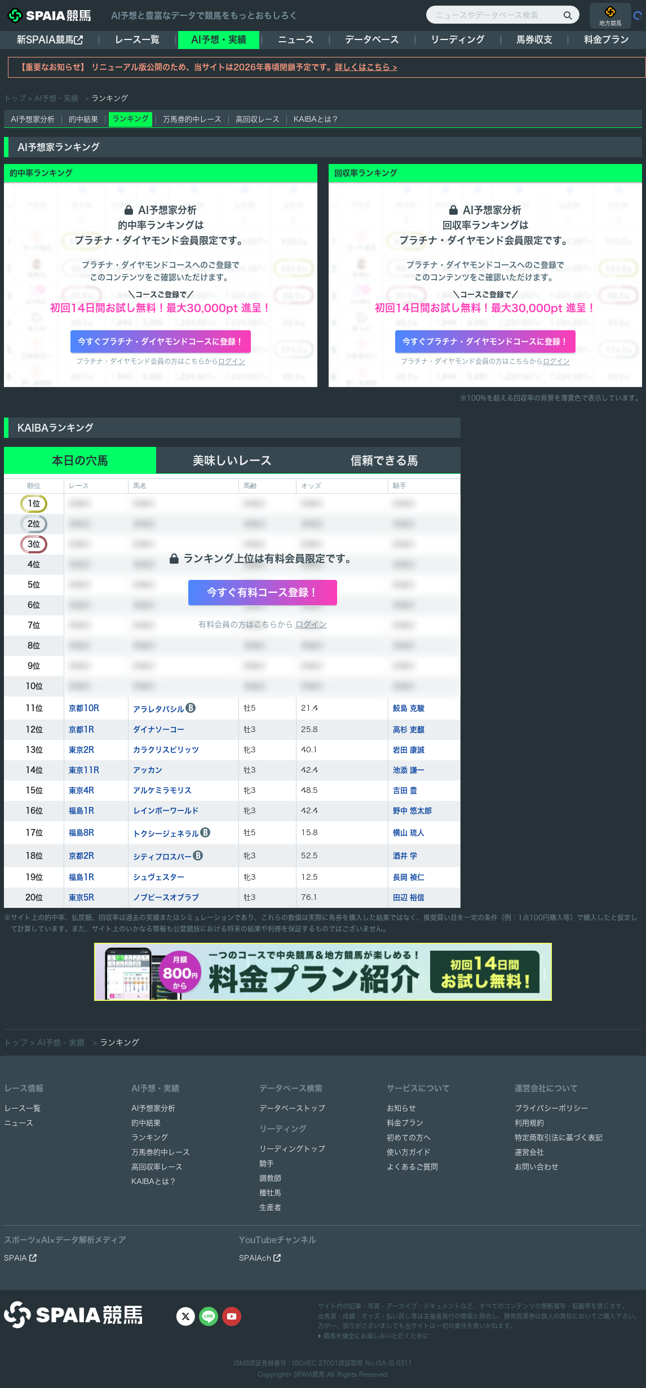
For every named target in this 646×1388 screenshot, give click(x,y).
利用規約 (529, 1123)
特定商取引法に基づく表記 (559, 1137)
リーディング (458, 39)
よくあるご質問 (412, 1166)
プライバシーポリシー (551, 1108)
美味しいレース (232, 460)
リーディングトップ (292, 1148)
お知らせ (401, 1108)
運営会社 (529, 1152)
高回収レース (258, 119)
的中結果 (83, 119)
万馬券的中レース (192, 119)
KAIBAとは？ (316, 119)
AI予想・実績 (218, 39)
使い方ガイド (409, 1152)
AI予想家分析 (33, 119)
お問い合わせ (537, 1166)
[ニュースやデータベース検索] (502, 15)
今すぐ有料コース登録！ (262, 592)
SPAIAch (260, 1258)
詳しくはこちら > (366, 67)
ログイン (231, 361)
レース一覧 (137, 39)
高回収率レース (157, 1166)
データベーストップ (292, 1108)
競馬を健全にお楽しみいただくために (373, 1336)
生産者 (270, 1207)
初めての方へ (409, 1137)
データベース (372, 39)
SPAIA (20, 1258)
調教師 (270, 1178)
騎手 (266, 1163)
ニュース (296, 39)
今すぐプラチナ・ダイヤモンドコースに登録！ (161, 341)
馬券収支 (534, 39)
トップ (15, 98)
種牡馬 (270, 1192)
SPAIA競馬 (309, 1374)
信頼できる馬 (384, 460)
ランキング (149, 1137)
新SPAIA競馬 (50, 40)
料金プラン (405, 1123)
